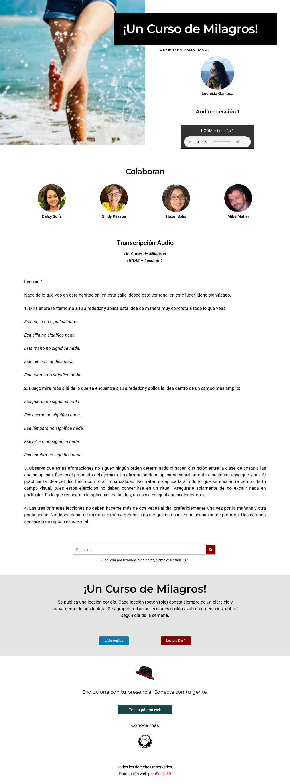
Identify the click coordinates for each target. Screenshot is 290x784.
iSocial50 (163, 773)
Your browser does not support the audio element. (217, 141)
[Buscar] (139, 550)
